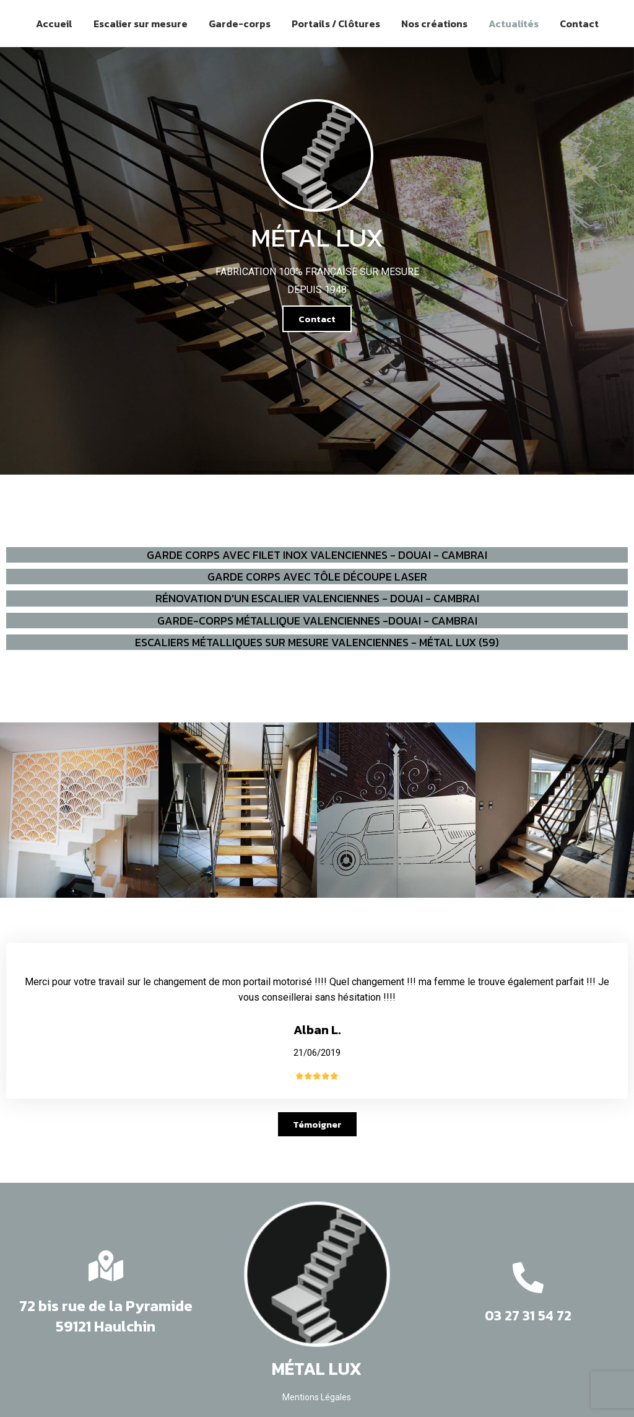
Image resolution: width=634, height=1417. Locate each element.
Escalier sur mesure (140, 23)
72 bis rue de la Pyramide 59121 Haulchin (106, 1316)
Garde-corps (240, 23)
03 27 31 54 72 (528, 1315)
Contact (579, 23)
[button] (317, 318)
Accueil (54, 23)
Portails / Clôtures (336, 23)
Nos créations (434, 23)
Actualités (514, 23)
